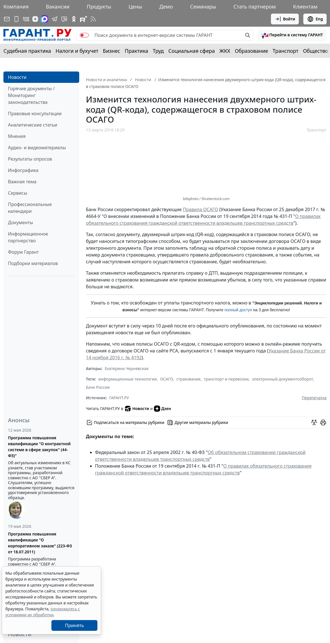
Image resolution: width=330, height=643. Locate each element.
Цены (135, 6)
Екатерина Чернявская (127, 368)
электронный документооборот (282, 379)
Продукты (99, 6)
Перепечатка (314, 397)
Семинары (203, 6)
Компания (16, 6)
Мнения (17, 136)
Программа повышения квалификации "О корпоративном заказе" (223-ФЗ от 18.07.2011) (40, 542)
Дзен (162, 408)
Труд (158, 50)
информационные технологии (127, 379)
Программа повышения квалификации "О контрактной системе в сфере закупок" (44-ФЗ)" (39, 446)
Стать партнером (254, 6)
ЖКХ (225, 50)
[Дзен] (35, 19)
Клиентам (305, 6)
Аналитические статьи (32, 125)
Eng (315, 19)
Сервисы (17, 193)
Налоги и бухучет (77, 50)
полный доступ (238, 310)
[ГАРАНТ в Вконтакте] (26, 19)
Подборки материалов (33, 263)
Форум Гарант (23, 252)
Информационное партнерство (28, 237)
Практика (136, 50)
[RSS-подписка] (93, 19)
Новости (17, 77)
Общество (315, 50)
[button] (292, 35)
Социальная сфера (191, 50)
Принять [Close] (74, 625)
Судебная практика (27, 50)
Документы (20, 222)
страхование (188, 379)
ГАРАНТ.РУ (119, 397)
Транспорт (285, 50)
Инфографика (23, 170)
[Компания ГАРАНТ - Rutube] (83, 19)
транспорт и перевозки (226, 379)
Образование (251, 50)
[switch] (84, 35)
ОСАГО (166, 379)
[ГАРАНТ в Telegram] (54, 19)
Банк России (98, 387)
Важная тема (22, 181)
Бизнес (111, 50)
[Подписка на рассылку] (6, 19)
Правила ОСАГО (200, 209)
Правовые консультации (35, 113)
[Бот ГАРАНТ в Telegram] (64, 19)
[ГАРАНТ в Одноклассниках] (73, 19)
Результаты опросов (30, 159)
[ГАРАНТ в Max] (44, 19)
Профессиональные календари (30, 207)
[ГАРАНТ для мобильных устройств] (16, 19)
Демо (166, 6)
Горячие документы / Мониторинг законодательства (31, 95)
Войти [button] (285, 19)
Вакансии (58, 6)
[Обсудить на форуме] (314, 422)
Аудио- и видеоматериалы (37, 147)
